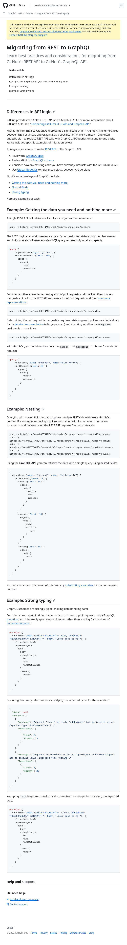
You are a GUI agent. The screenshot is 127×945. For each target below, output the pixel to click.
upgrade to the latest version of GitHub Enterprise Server (50, 31)
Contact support (17, 904)
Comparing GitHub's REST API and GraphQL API (60, 124)
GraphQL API (15, 13)
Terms (34, 932)
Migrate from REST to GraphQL (53, 13)
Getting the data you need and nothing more (40, 183)
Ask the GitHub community (23, 899)
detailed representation (29, 324)
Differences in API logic (31, 111)
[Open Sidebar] (4, 13)
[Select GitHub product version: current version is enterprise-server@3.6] (52, 5)
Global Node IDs (27, 169)
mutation (12, 619)
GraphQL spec (34, 156)
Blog (91, 932)
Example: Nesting (25, 409)
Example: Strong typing (31, 600)
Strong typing (20, 192)
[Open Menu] (121, 5)
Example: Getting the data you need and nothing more (61, 209)
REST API (50, 149)
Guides (29, 13)
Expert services (78, 932)
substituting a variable (79, 585)
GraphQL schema (43, 160)
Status (53, 932)
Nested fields (20, 187)
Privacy (44, 932)
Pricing (63, 932)
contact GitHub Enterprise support (28, 34)
